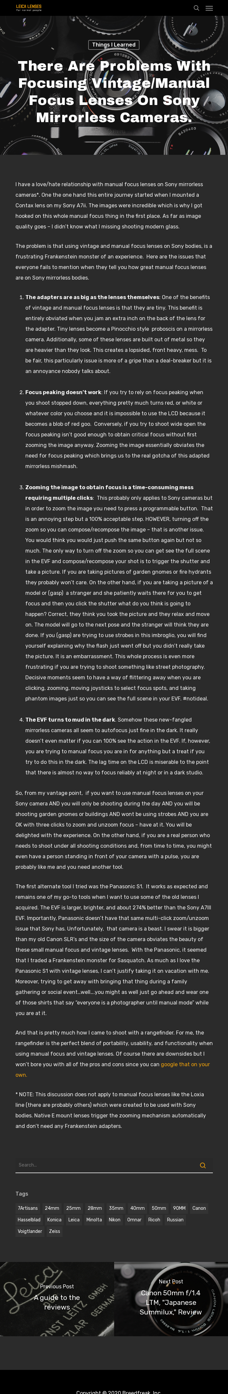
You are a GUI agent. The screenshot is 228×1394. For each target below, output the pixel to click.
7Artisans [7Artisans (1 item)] (28, 1208)
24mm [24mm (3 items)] (52, 1208)
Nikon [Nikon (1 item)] (114, 1220)
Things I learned (114, 45)
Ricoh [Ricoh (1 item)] (154, 1220)
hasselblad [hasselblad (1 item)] (29, 1220)
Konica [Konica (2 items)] (54, 1220)
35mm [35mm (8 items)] (116, 1208)
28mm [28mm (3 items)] (95, 1208)
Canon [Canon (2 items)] (199, 1208)
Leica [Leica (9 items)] (74, 1220)
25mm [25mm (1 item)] (73, 1208)
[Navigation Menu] (209, 8)
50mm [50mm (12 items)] (159, 1208)
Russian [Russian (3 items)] (175, 1220)
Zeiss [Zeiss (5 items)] (54, 1231)
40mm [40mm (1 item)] (137, 1208)
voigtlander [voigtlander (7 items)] (30, 1231)
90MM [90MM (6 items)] (179, 1208)
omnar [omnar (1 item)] (134, 1220)
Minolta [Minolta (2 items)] (94, 1220)
